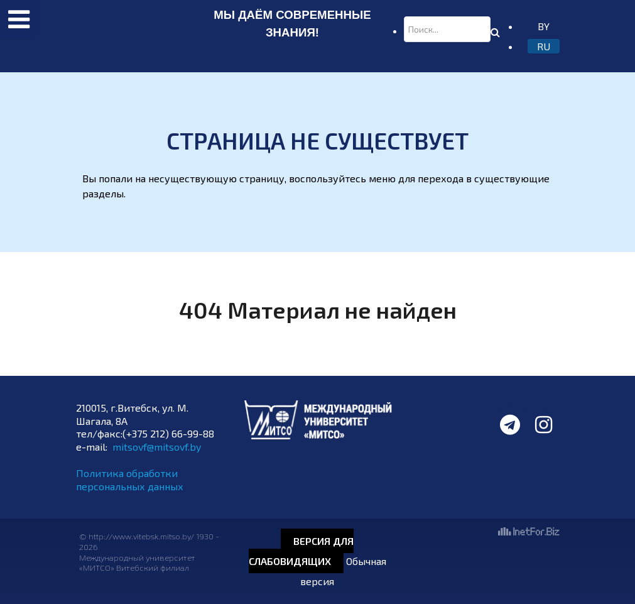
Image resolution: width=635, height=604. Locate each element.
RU (543, 46)
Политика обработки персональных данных (129, 479)
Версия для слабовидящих (301, 551)
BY (544, 26)
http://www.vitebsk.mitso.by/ (142, 536)
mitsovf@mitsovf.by (156, 447)
